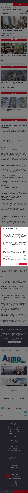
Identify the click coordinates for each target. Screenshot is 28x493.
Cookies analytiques (12, 255)
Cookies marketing (12, 259)
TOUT (23, 264)
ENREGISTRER (15, 264)
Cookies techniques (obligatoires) (12, 252)
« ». (14, 242)
